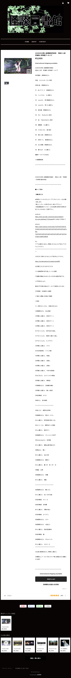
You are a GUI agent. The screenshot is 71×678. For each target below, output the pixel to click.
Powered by (35, 674)
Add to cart (51, 579)
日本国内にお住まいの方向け (51, 584)
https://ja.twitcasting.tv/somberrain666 (47, 261)
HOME (27, 41)
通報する (64, 588)
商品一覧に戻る (35, 658)
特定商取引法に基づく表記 (22, 668)
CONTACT (42, 41)
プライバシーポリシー (7, 668)
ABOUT (34, 41)
